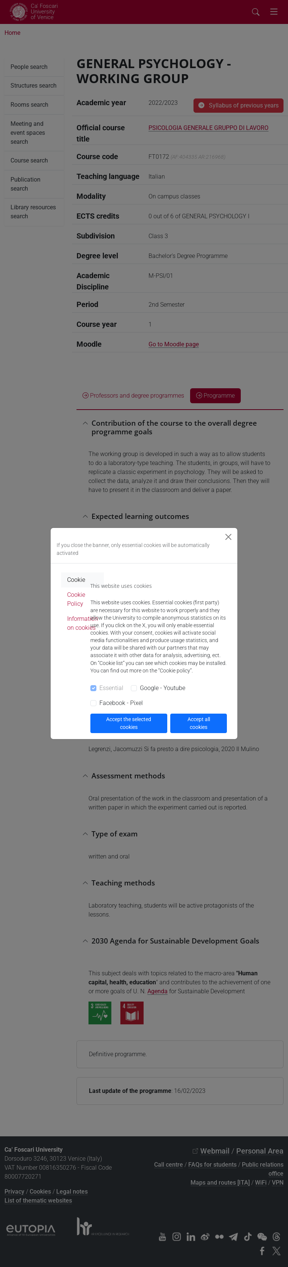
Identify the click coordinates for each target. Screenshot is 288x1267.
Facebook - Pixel (121, 703)
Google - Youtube (162, 688)
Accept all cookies (199, 723)
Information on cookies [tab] (82, 623)
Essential (111, 688)
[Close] (228, 537)
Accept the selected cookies (128, 723)
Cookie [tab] (76, 579)
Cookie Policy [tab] (76, 599)
